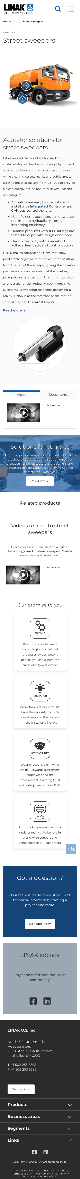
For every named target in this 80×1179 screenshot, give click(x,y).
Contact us (21, 1089)
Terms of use (20, 1173)
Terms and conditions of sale (39, 1176)
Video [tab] (21, 395)
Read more (12, 310)
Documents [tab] (58, 395)
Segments (19, 1128)
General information (53, 1170)
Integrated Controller (48, 206)
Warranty (60, 1173)
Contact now (40, 924)
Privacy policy (41, 1173)
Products (17, 1104)
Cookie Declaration (24, 1170)
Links (13, 1140)
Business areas (24, 1116)
